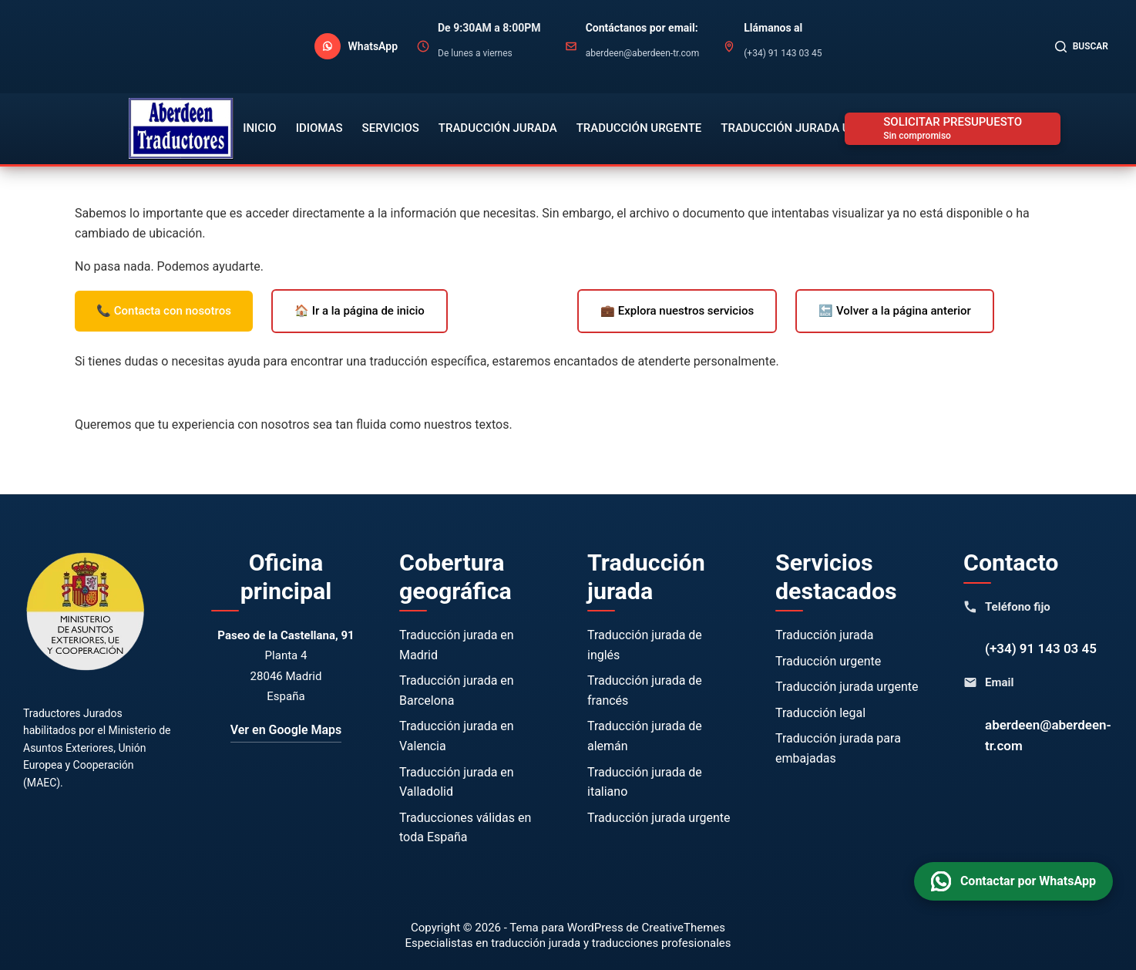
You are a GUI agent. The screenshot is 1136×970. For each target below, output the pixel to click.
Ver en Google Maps (286, 729)
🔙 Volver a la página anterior (894, 311)
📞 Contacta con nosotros (163, 311)
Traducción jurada (824, 635)
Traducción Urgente (639, 128)
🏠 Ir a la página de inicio (359, 311)
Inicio (260, 128)
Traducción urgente (828, 661)
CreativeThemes (684, 928)
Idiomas (319, 128)
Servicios (390, 128)
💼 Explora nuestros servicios (677, 311)
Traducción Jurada (498, 128)
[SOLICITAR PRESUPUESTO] (952, 129)
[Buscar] (1081, 47)
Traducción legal (820, 713)
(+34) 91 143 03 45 (1041, 648)
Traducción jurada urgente (658, 817)
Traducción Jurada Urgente (807, 128)
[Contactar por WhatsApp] (356, 46)
